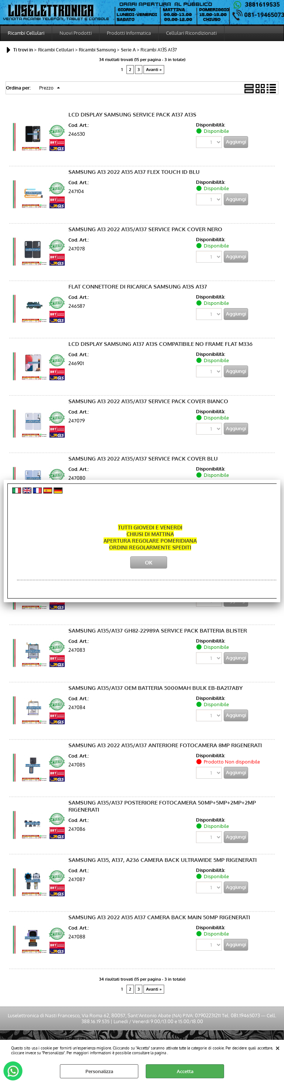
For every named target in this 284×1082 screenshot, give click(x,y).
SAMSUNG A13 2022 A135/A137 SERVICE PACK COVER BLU (143, 458)
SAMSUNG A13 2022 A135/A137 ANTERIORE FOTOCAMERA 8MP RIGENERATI (165, 745)
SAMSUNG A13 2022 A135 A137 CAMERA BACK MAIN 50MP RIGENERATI (159, 917)
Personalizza (99, 1071)
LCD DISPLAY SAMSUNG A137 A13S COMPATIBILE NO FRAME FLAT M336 (160, 343)
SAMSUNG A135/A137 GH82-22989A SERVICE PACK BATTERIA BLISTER (157, 630)
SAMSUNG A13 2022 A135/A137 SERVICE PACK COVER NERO (145, 229)
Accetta (185, 1071)
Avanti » (154, 69)
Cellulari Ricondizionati (191, 33)
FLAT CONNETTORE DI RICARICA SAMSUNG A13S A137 (137, 286)
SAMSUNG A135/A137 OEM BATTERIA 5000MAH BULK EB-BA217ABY (155, 687)
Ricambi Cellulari (26, 33)
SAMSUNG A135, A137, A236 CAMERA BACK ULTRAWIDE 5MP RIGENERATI (162, 859)
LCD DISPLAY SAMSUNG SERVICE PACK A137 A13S (132, 114)
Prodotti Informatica (129, 33)
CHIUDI (277, 1047)
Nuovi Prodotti (76, 33)
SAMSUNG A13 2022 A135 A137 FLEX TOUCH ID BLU (134, 171)
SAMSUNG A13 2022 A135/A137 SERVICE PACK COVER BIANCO (148, 401)
